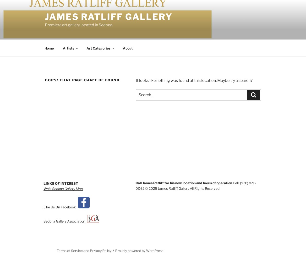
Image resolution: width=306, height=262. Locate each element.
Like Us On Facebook (61, 207)
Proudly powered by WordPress (139, 251)
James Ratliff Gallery (108, 16)
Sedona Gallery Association (65, 221)
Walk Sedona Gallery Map (63, 189)
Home (49, 48)
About (128, 48)
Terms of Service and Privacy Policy (84, 251)
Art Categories (101, 48)
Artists (71, 48)
